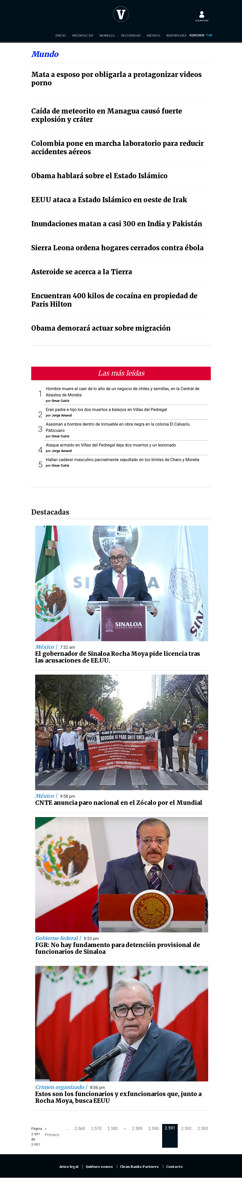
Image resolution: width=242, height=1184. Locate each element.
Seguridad (131, 35)
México (153, 35)
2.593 (203, 1128)
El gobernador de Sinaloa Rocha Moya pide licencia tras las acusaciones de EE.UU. (117, 657)
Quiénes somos (99, 1166)
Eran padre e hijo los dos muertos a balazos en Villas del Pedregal (106, 409)
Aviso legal (68, 1166)
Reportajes (176, 35)
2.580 (112, 1128)
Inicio (60, 35)
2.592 (186, 1128)
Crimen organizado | (61, 1087)
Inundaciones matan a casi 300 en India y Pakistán (116, 224)
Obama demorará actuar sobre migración (101, 328)
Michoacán (82, 35)
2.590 (153, 1128)
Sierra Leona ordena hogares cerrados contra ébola (117, 248)
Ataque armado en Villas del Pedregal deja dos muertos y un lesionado (111, 445)
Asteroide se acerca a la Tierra (81, 272)
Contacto (174, 1166)
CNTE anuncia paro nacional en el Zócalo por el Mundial (118, 802)
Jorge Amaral (62, 415)
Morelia (107, 35)
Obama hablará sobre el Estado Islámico (99, 176)
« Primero (52, 1131)
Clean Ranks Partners (139, 1166)
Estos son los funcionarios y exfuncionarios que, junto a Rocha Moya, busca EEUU (118, 1097)
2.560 (80, 1128)
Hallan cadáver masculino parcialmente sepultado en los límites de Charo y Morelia (122, 459)
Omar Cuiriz (60, 401)
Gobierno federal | (58, 938)
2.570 (96, 1128)
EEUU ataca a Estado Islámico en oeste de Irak (109, 200)
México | (47, 647)
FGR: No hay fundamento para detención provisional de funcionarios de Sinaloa (117, 948)
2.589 (137, 1128)
